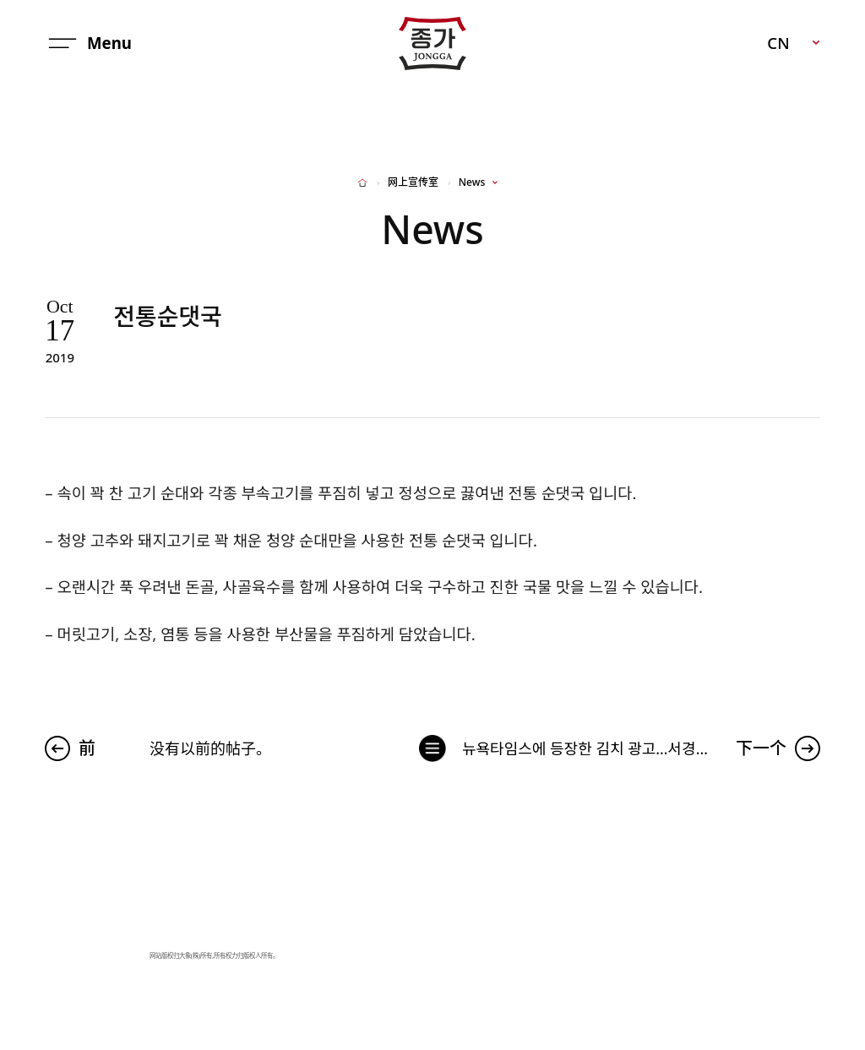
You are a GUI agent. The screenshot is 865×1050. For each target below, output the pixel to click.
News (472, 182)
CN (778, 42)
